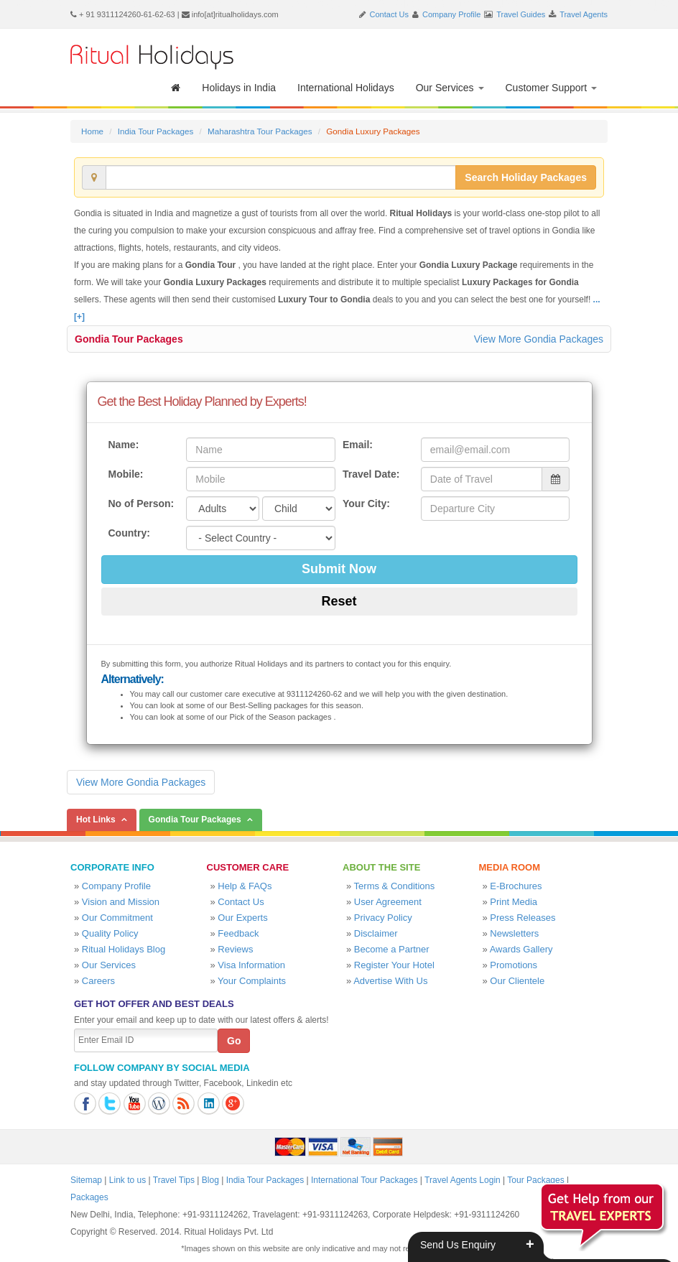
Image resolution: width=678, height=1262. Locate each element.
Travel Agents (583, 14)
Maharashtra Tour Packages (260, 131)
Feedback (238, 933)
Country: (129, 533)
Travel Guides (520, 14)
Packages (89, 1197)
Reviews (235, 949)
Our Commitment (117, 917)
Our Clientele (517, 980)
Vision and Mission (120, 901)
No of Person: (141, 503)
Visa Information (251, 965)
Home (92, 131)
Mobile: (126, 474)
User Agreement (388, 901)
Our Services (450, 87)
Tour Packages (535, 1180)
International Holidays (345, 87)
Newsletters (514, 933)
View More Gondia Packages (538, 339)
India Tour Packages (155, 131)
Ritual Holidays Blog (123, 949)
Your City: (366, 503)
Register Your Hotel (394, 965)
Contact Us (389, 14)
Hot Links (96, 820)
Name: (123, 444)
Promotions (513, 965)
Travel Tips (174, 1180)
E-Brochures (516, 886)
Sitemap (86, 1180)
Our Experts (242, 917)
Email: (358, 444)
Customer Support (552, 87)
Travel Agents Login (462, 1180)
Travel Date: (371, 474)
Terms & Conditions (394, 886)
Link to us (127, 1180)
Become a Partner (391, 949)
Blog (210, 1180)
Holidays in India (239, 87)
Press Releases (522, 917)
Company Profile (451, 14)
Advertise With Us (390, 980)
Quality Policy (110, 933)
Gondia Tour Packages (129, 339)
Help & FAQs (244, 886)
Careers (98, 980)
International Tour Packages (364, 1180)
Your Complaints (252, 980)
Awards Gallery (521, 949)
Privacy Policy (383, 917)
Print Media (513, 901)
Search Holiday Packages (526, 177)
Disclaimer (376, 933)
